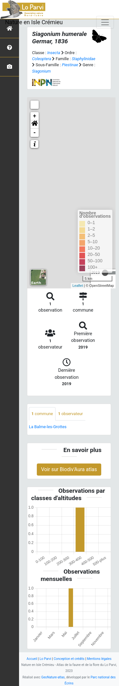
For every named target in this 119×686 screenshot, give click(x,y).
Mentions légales (99, 659)
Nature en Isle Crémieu (34, 22)
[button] (34, 124)
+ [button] (34, 116)
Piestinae (70, 64)
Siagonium (41, 71)
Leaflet (77, 285)
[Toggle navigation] (105, 22)
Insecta (53, 52)
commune (42, 413)
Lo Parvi (45, 659)
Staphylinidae (83, 58)
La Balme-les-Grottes (48, 426)
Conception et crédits (69, 659)
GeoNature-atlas (53, 677)
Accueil (32, 659)
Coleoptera (41, 58)
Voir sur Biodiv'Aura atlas (69, 469)
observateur (70, 413)
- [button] (34, 133)
